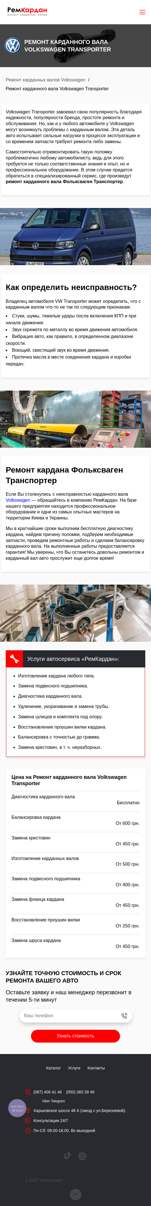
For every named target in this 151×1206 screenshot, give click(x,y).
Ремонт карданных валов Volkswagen (45, 79)
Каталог (53, 1068)
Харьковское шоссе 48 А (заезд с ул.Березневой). (80, 1110)
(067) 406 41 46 (48, 1092)
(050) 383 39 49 (80, 1092)
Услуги (74, 1068)
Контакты (96, 1068)
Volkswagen (18, 500)
